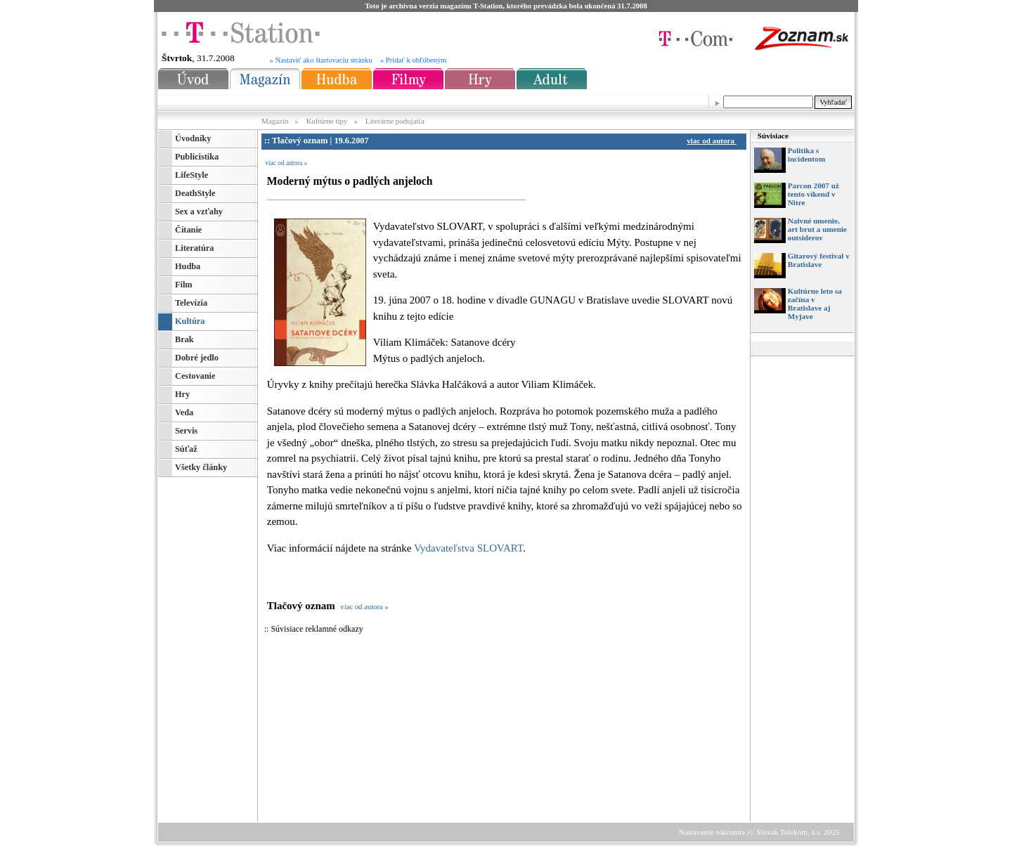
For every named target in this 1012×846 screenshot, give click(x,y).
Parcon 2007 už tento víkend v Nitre (813, 194)
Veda (184, 412)
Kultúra (190, 321)
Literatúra (194, 248)
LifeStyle (191, 175)
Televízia (191, 303)
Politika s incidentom (806, 154)
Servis (186, 431)
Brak (184, 339)
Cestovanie (195, 376)
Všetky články (201, 467)
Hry (182, 394)
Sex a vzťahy (199, 211)
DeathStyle (195, 193)
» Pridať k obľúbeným (413, 60)
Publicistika (197, 157)
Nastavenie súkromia (712, 832)
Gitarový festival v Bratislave (819, 260)
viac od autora (713, 140)
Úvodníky (193, 138)
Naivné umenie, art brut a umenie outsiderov (817, 229)
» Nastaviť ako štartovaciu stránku (321, 60)
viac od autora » (286, 163)
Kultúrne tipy (327, 121)
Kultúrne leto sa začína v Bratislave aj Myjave (815, 303)
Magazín (275, 121)
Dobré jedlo (197, 358)
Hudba (187, 266)
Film (184, 284)
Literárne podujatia (394, 121)
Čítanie (188, 230)
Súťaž (186, 449)
